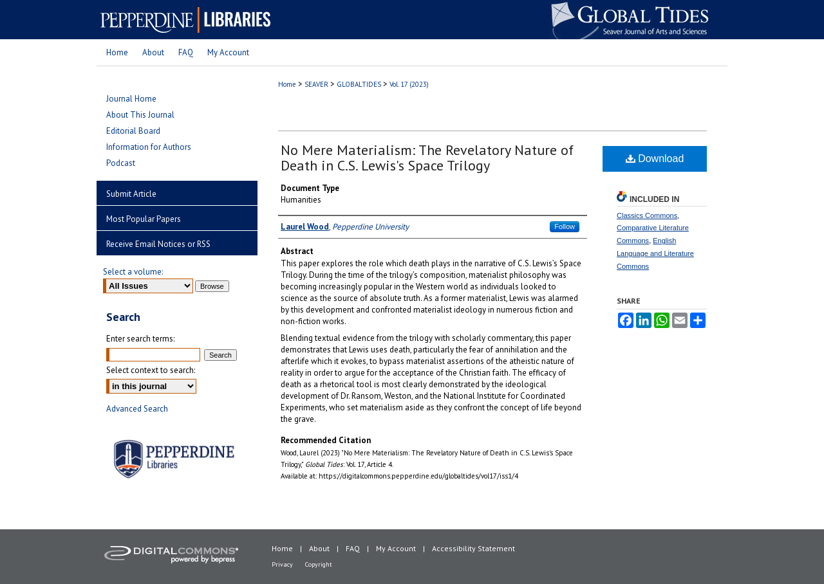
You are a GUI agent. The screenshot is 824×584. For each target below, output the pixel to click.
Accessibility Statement (473, 548)
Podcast (120, 163)
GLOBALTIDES (359, 84)
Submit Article (131, 193)
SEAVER (316, 84)
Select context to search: (150, 370)
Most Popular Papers (143, 219)
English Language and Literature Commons (655, 253)
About (319, 548)
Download (655, 158)
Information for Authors (148, 146)
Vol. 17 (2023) (409, 84)
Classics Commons (647, 215)
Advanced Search (137, 408)
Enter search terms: (140, 338)
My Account (396, 548)
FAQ (353, 548)
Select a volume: (133, 271)
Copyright (318, 564)
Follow (564, 226)
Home (287, 84)
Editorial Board (133, 130)
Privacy (282, 564)
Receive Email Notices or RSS (158, 244)
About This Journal (140, 114)
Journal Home (131, 98)
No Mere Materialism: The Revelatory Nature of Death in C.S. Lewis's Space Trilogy (427, 157)
